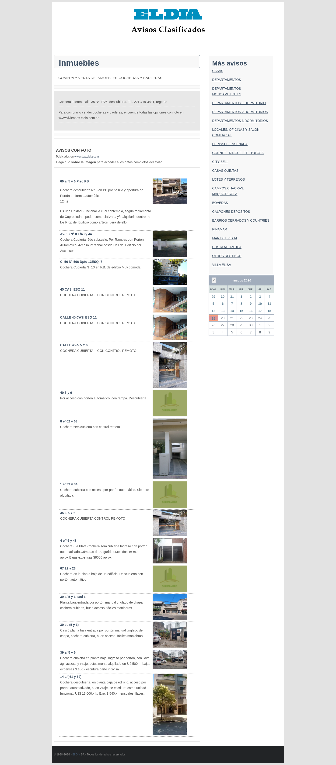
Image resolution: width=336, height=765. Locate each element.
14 (232, 311)
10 (260, 303)
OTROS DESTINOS (226, 256)
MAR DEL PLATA (224, 238)
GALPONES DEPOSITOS (231, 211)
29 (213, 296)
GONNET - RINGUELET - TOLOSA (238, 153)
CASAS (217, 71)
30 (223, 296)
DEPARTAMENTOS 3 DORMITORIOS (240, 121)
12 (213, 311)
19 (213, 318)
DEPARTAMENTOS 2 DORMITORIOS (240, 112)
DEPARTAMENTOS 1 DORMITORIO (239, 103)
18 (269, 311)
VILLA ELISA (221, 265)
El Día (76, 754)
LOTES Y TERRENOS (228, 179)
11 (269, 303)
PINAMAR (219, 229)
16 (251, 311)
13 (223, 311)
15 (241, 311)
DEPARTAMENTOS (226, 80)
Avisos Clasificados (168, 29)
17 (260, 311)
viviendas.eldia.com (86, 156)
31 (232, 296)
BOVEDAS (220, 203)
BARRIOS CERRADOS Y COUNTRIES (240, 220)
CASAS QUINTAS (225, 170)
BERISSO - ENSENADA (230, 144)
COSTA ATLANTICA (227, 247)
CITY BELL (220, 162)
